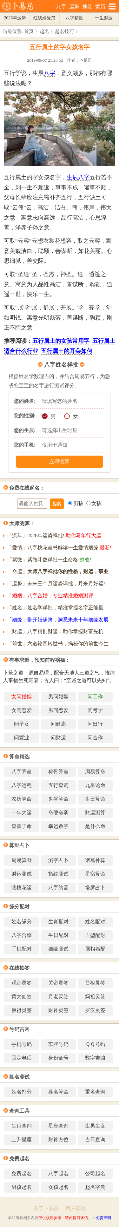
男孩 (75, 503)
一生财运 (104, 18)
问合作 (95, 737)
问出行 (95, 724)
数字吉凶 (95, 1058)
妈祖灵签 (95, 996)
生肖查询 (21, 1126)
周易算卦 (21, 860)
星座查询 (58, 1126)
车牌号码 (58, 1044)
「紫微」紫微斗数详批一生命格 (49, 559)
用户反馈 (75, 1208)
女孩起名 (58, 1187)
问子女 (21, 724)
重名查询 (95, 1092)
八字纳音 (58, 887)
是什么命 (95, 826)
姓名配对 (95, 921)
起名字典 (95, 1187)
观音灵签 (21, 983)
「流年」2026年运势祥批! (54, 535)
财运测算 (95, 812)
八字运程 (21, 785)
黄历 (100, 6)
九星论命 (95, 785)
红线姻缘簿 (44, 18)
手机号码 (21, 1044)
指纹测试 (58, 874)
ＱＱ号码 (95, 1044)
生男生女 (95, 1126)
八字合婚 (21, 935)
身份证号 (58, 1058)
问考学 (95, 710)
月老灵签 (58, 996)
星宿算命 (95, 874)
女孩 (94, 503)
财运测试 (21, 874)
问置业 (21, 737)
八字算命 (21, 771)
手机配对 (21, 949)
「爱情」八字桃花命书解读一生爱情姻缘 (59, 547)
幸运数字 (58, 826)
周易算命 (95, 771)
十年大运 (21, 812)
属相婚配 (95, 949)
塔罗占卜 (95, 887)
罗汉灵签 (95, 1010)
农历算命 (21, 799)
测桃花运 (21, 887)
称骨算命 (58, 771)
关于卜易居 (46, 1208)
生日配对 (58, 935)
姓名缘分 (21, 921)
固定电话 (21, 1058)
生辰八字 (78, 177)
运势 (74, 6)
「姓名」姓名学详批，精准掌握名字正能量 (55, 607)
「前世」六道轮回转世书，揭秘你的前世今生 (58, 643)
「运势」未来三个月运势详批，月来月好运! (56, 583)
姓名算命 (58, 1092)
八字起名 (58, 1173)
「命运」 (58, 571)
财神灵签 (58, 1010)
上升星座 (21, 1139)
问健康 (58, 724)
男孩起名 (21, 1187)
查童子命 (21, 826)
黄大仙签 (21, 996)
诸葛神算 (95, 860)
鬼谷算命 (58, 799)
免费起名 (21, 1173)
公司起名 (95, 1173)
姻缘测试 (58, 949)
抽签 (87, 6)
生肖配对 (58, 921)
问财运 (58, 737)
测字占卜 (58, 860)
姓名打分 (21, 1092)
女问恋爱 (21, 710)
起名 (44, 31)
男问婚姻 (58, 696)
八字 (61, 6)
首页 (29, 31)
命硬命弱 (58, 812)
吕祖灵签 (95, 983)
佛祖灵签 (21, 1010)
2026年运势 (15, 18)
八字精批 (74, 18)
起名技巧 (64, 31)
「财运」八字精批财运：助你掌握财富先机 (55, 631)
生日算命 (95, 799)
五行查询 (58, 785)
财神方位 (58, 1139)
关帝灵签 (58, 983)
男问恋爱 (58, 710)
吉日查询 (95, 1139)
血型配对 (95, 935)
